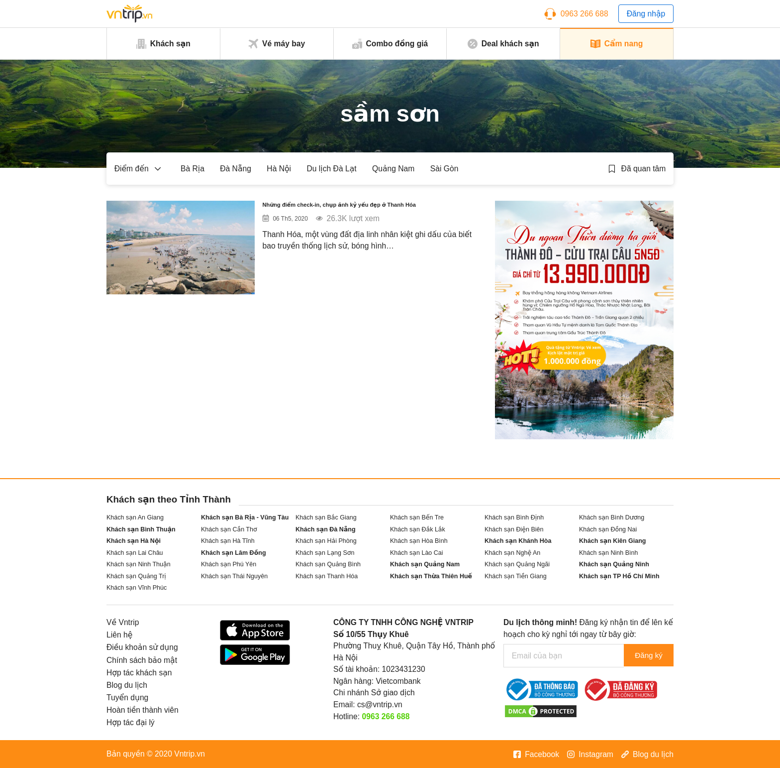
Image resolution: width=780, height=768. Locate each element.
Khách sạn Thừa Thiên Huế (431, 576)
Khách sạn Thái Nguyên (234, 576)
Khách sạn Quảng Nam (425, 564)
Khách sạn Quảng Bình (328, 564)
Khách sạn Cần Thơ (229, 529)
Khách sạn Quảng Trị (136, 576)
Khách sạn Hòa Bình (419, 540)
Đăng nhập (646, 13)
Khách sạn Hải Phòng (326, 540)
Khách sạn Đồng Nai (608, 529)
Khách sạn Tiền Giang (516, 576)
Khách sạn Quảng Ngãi (517, 564)
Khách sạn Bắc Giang (326, 517)
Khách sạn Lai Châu (134, 552)
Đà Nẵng (235, 168)
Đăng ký (647, 655)
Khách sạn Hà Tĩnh (228, 540)
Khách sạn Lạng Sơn (324, 552)
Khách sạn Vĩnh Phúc (136, 587)
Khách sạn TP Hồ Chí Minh (619, 576)
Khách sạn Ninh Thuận (138, 564)
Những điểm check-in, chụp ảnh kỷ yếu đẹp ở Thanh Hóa (367, 214)
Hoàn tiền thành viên (142, 710)
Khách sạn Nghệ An (512, 552)
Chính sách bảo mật (141, 660)
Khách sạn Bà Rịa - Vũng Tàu (245, 517)
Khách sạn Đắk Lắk (417, 529)
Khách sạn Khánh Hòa (518, 540)
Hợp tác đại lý (130, 722)
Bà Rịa (192, 168)
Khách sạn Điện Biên (514, 529)
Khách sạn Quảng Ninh (614, 564)
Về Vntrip (122, 622)
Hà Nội (279, 168)
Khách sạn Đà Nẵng (325, 529)
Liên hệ (119, 635)
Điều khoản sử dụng (142, 647)
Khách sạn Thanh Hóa (326, 576)
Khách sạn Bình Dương (611, 517)
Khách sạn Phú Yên (228, 564)
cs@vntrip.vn (379, 704)
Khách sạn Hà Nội (133, 540)
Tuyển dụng (127, 697)
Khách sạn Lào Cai (416, 552)
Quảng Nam (393, 168)
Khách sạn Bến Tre (417, 517)
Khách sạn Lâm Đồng (233, 552)
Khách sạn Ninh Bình (608, 552)
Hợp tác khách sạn (139, 672)
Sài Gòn (444, 168)
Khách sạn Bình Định (514, 517)
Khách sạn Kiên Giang (612, 540)
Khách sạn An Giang (135, 517)
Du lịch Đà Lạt (331, 168)
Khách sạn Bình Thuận (141, 529)
